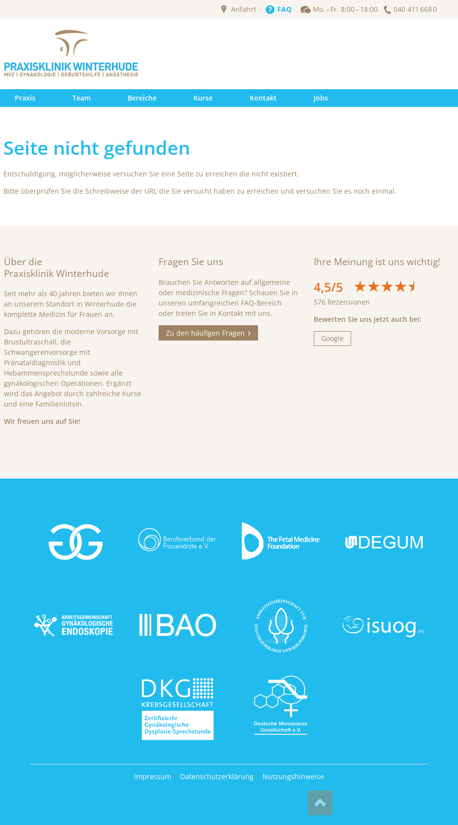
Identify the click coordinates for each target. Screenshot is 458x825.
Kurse (203, 98)
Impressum (152, 776)
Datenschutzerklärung (217, 776)
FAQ (284, 9)
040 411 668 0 (415, 9)
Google (332, 338)
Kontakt (263, 98)
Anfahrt (243, 9)
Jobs (321, 98)
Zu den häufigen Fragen (205, 333)
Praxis (25, 98)
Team (81, 98)
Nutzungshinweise (293, 776)
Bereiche (142, 98)
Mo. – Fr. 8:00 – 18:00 (345, 9)
